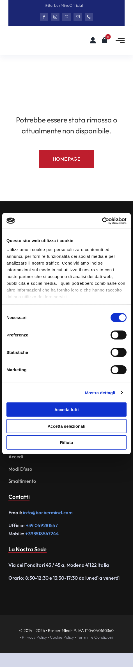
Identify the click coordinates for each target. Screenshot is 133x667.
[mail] (78, 17)
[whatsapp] (66, 17)
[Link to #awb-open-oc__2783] (120, 40)
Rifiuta (66, 442)
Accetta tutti (66, 409)
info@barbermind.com (48, 512)
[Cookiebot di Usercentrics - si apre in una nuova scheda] (102, 220)
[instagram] (55, 17)
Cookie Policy (62, 637)
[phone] (89, 17)
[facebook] (44, 17)
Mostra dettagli (100, 392)
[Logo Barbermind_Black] (36, 38)
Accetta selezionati (66, 426)
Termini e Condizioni (95, 637)
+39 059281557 (42, 525)
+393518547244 (42, 533)
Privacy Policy (34, 637)
